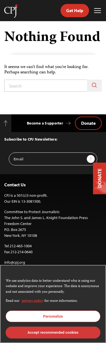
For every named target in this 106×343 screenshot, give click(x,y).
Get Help (74, 10)
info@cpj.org (14, 262)
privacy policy (33, 301)
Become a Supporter (45, 123)
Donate (88, 123)
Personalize (53, 316)
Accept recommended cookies (52, 332)
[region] (53, 304)
